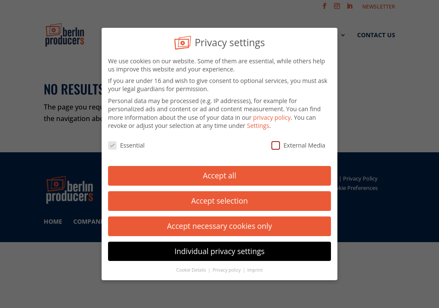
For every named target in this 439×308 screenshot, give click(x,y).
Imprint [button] (255, 268)
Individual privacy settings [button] (219, 249)
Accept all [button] (219, 173)
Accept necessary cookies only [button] (219, 224)
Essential (126, 143)
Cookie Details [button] (191, 268)
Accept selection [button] (219, 198)
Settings (258, 124)
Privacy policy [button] (227, 268)
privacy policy (272, 115)
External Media (298, 143)
